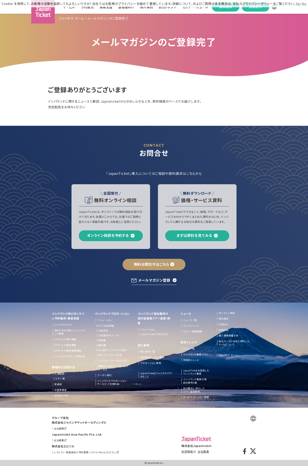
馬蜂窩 (101, 340)
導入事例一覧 (147, 351)
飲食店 (58, 384)
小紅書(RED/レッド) (108, 335)
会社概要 (203, 451)
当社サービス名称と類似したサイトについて (234, 343)
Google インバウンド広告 (112, 350)
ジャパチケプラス (63, 324)
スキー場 (60, 378)
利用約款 (223, 330)
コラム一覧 (189, 348)
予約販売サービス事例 (152, 357)
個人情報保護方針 (228, 335)
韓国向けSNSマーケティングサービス (113, 368)
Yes (298, 3)
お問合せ (223, 324)
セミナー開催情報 (192, 331)
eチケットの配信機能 (65, 345)
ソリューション (104, 320)
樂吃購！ (102, 345)
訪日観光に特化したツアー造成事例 (194, 390)
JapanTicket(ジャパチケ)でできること (156, 375)
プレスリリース (191, 325)
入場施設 (59, 373)
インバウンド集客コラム (195, 354)
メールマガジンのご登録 (196, 397)
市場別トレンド (191, 360)
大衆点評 (103, 330)
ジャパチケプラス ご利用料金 (69, 356)
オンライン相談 (227, 313)
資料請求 (223, 318)
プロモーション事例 (150, 363)
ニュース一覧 (190, 320)
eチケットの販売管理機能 (67, 350)
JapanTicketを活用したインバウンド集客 (196, 372)
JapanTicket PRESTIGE (154, 334)
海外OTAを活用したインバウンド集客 (69, 332)
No (304, 3)
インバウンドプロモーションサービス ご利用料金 (112, 382)
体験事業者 (60, 389)
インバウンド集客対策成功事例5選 (194, 381)
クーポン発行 (104, 375)
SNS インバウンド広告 (110, 355)
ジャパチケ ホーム (71, 18)
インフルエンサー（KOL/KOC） (113, 360)
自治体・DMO (61, 395)
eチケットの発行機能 (65, 339)
